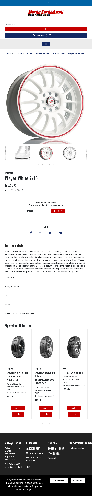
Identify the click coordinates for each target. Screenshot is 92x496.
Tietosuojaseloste (77, 448)
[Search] (46, 24)
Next (89, 156)
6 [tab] (53, 423)
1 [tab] (39, 164)
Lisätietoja (59, 481)
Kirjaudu (38, 3)
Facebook (52, 458)
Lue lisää (18, 414)
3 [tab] (46, 164)
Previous (3, 156)
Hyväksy (77, 481)
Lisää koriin (58, 210)
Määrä (30, 211)
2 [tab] (42, 164)
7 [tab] (57, 423)
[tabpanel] (46, 153)
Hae (46, 28)
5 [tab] (53, 164)
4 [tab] (49, 164)
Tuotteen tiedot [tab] (15, 245)
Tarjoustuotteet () (42, 35)
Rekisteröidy (52, 3)
